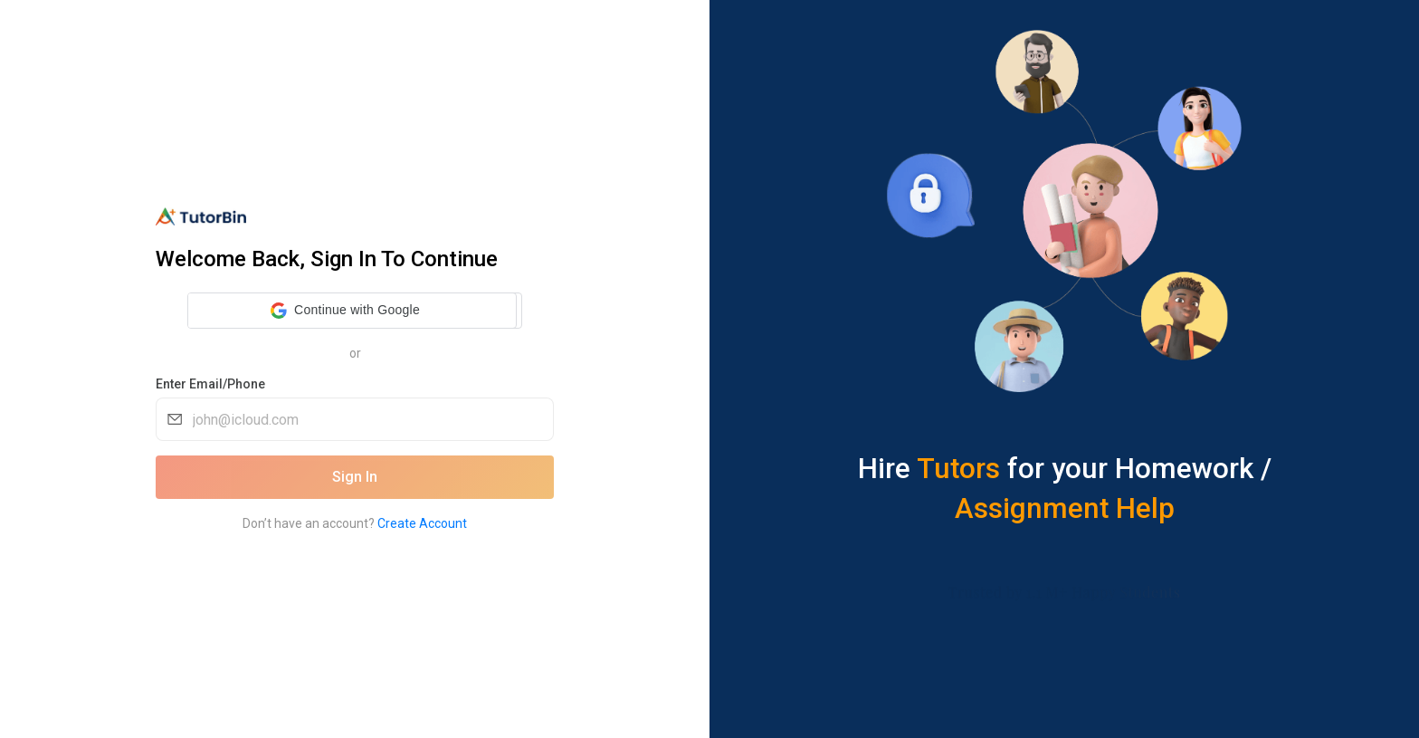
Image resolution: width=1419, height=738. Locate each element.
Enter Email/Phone (210, 384)
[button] (345, 310)
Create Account (422, 523)
